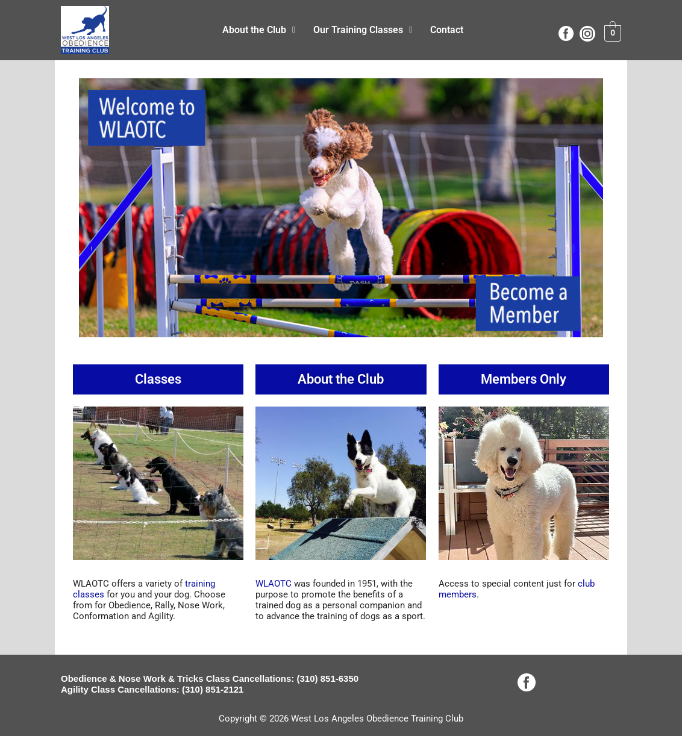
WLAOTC (273, 583)
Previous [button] (94, 205)
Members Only (523, 379)
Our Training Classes (362, 30)
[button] (258, 30)
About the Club (258, 30)
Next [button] (588, 205)
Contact (446, 30)
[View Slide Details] (341, 207)
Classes (158, 379)
